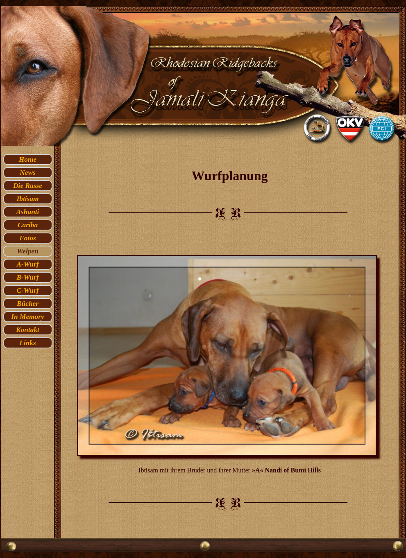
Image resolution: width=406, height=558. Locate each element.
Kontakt (27, 330)
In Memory (27, 317)
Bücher (28, 303)
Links (27, 343)
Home (27, 159)
